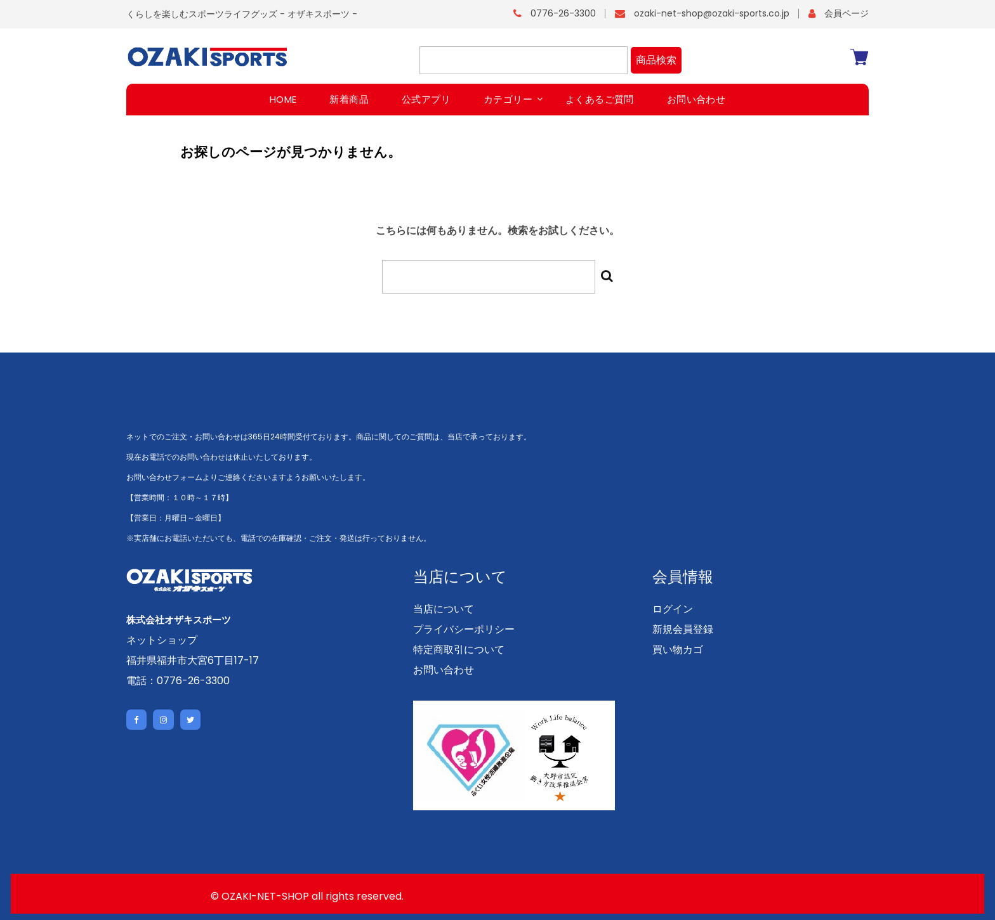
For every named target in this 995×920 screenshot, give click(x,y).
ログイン (672, 608)
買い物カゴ (677, 649)
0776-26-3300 (563, 13)
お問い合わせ (443, 669)
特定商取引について (458, 649)
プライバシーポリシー (464, 628)
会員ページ (846, 13)
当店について (443, 608)
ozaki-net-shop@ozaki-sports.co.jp (711, 13)
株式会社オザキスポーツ (182, 619)
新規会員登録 (682, 628)
